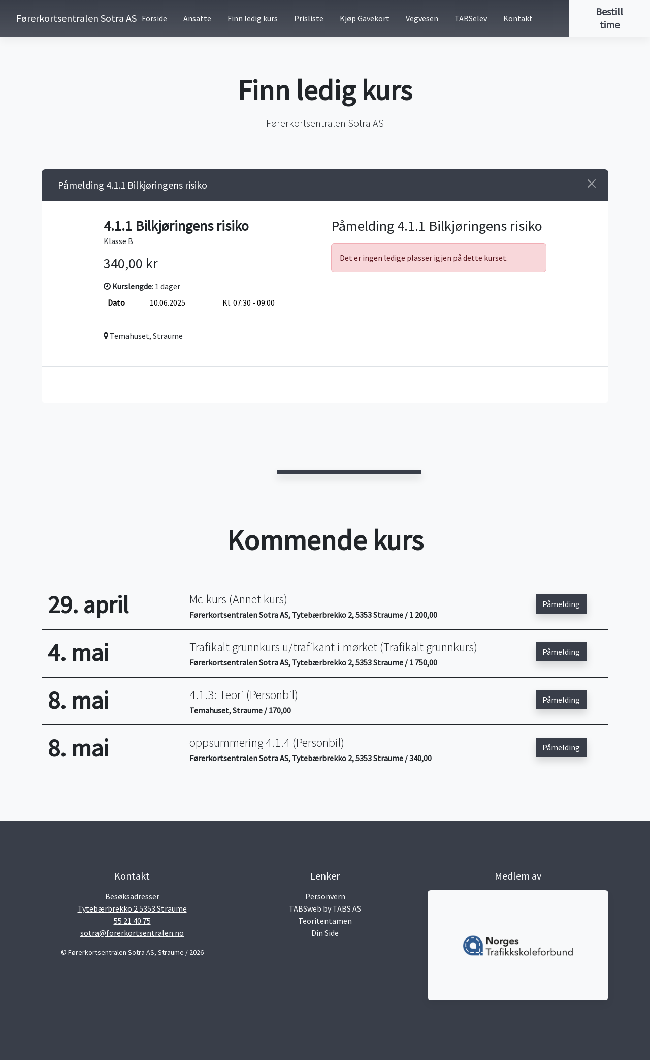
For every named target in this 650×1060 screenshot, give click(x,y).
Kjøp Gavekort (364, 18)
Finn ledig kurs (253, 18)
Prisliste (308, 18)
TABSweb (305, 908)
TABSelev (470, 18)
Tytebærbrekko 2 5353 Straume (132, 908)
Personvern (325, 896)
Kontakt (518, 18)
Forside (154, 18)
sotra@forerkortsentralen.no (132, 933)
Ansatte (197, 18)
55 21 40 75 (132, 921)
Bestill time (609, 18)
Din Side (325, 933)
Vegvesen (422, 18)
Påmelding (561, 604)
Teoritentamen (325, 921)
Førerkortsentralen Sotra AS (57, 18)
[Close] (591, 183)
